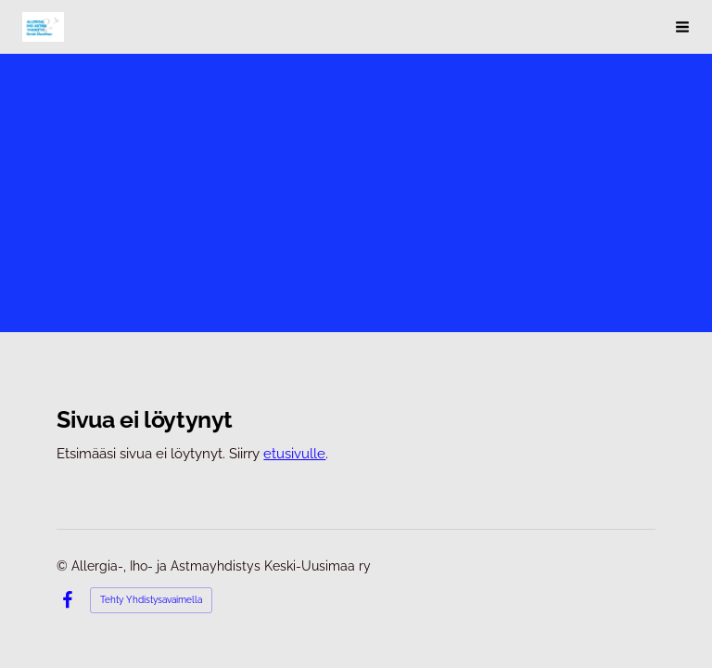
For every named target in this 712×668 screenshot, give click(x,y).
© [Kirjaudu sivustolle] (64, 566)
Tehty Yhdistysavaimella (151, 600)
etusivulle (294, 453)
